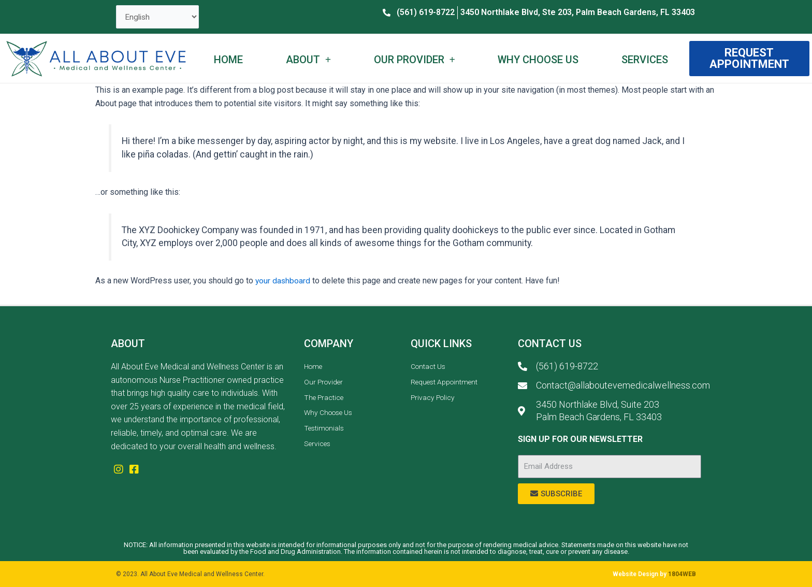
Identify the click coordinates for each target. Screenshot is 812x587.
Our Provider (414, 60)
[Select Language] (158, 17)
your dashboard (283, 282)
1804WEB (682, 574)
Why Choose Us (538, 60)
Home (228, 60)
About (308, 60)
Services (644, 60)
